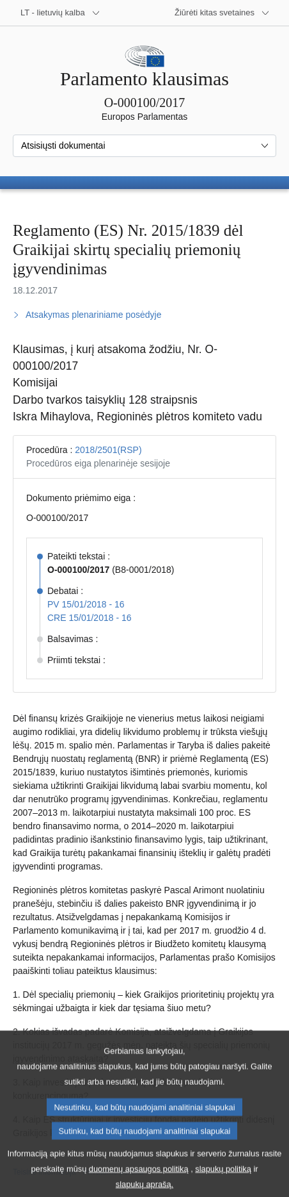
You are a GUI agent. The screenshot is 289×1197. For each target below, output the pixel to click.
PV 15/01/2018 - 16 (86, 604)
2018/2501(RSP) (108, 450)
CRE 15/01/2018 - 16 (89, 618)
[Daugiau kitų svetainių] (222, 13)
